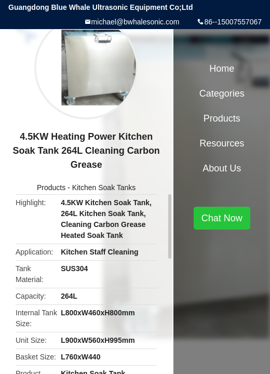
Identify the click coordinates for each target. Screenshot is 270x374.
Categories (222, 93)
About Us (222, 168)
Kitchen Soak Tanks (104, 187)
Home (221, 68)
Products (51, 187)
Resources (221, 143)
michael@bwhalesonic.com (135, 22)
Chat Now (221, 218)
